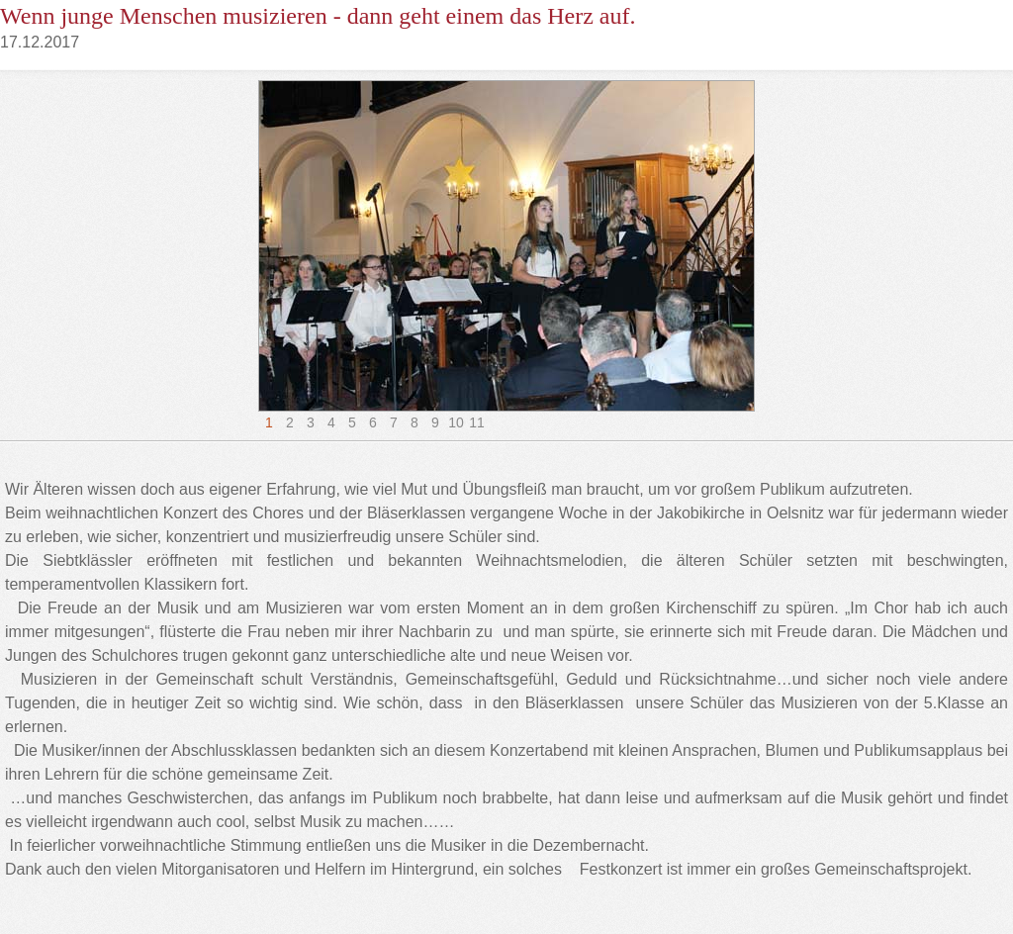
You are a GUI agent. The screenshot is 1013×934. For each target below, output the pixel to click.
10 (456, 422)
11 (477, 422)
